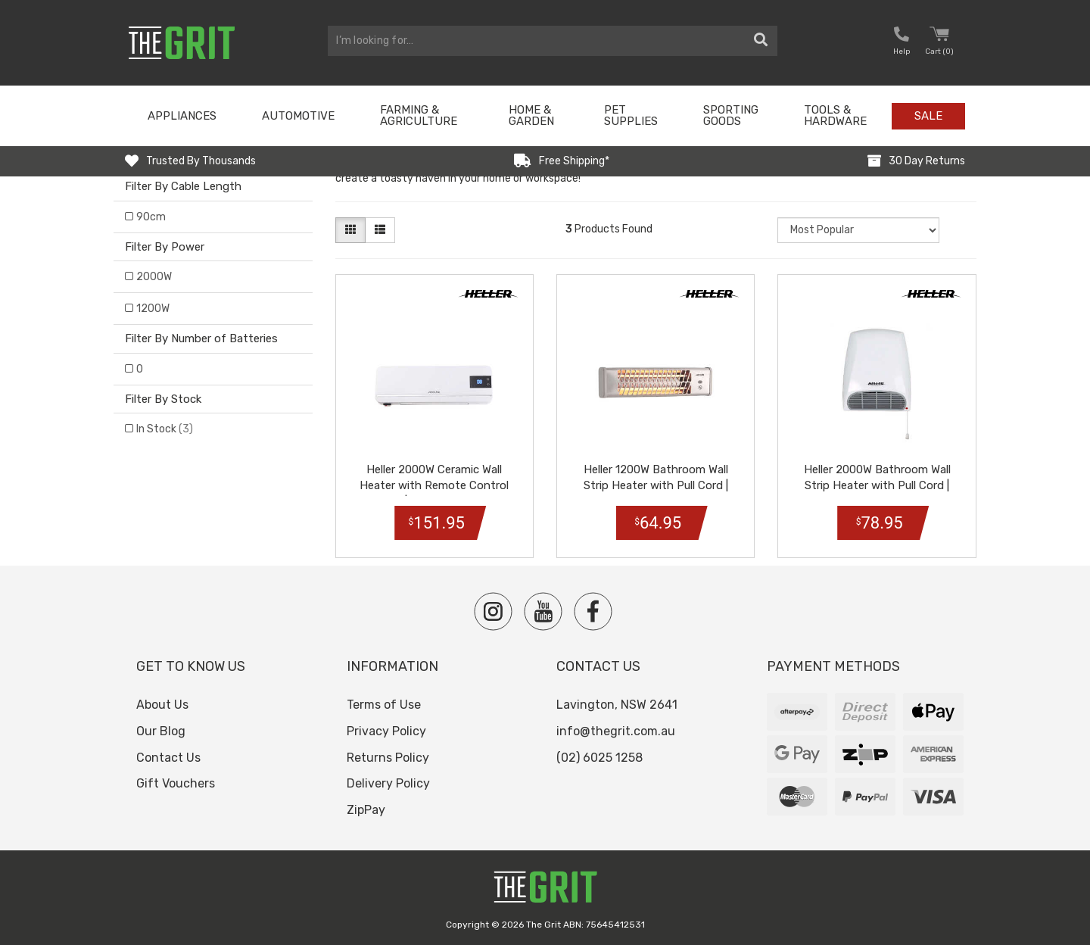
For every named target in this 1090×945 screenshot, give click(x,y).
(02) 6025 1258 (599, 757)
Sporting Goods (730, 115)
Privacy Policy (386, 731)
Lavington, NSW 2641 (616, 704)
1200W (153, 308)
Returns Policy (388, 757)
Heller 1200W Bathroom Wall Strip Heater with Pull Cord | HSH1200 (656, 485)
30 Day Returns (927, 160)
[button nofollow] (901, 42)
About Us (162, 704)
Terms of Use (384, 704)
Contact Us (168, 757)
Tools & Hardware (835, 115)
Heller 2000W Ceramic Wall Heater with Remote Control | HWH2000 (434, 485)
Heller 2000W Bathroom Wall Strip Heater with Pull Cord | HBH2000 (877, 485)
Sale (928, 116)
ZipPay (366, 810)
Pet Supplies (631, 115)
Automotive (298, 116)
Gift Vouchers (175, 783)
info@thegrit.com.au (615, 731)
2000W (154, 276)
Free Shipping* (574, 160)
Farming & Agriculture (418, 115)
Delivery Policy (388, 783)
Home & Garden (531, 115)
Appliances (182, 116)
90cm (151, 217)
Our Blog (160, 731)
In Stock (164, 429)
